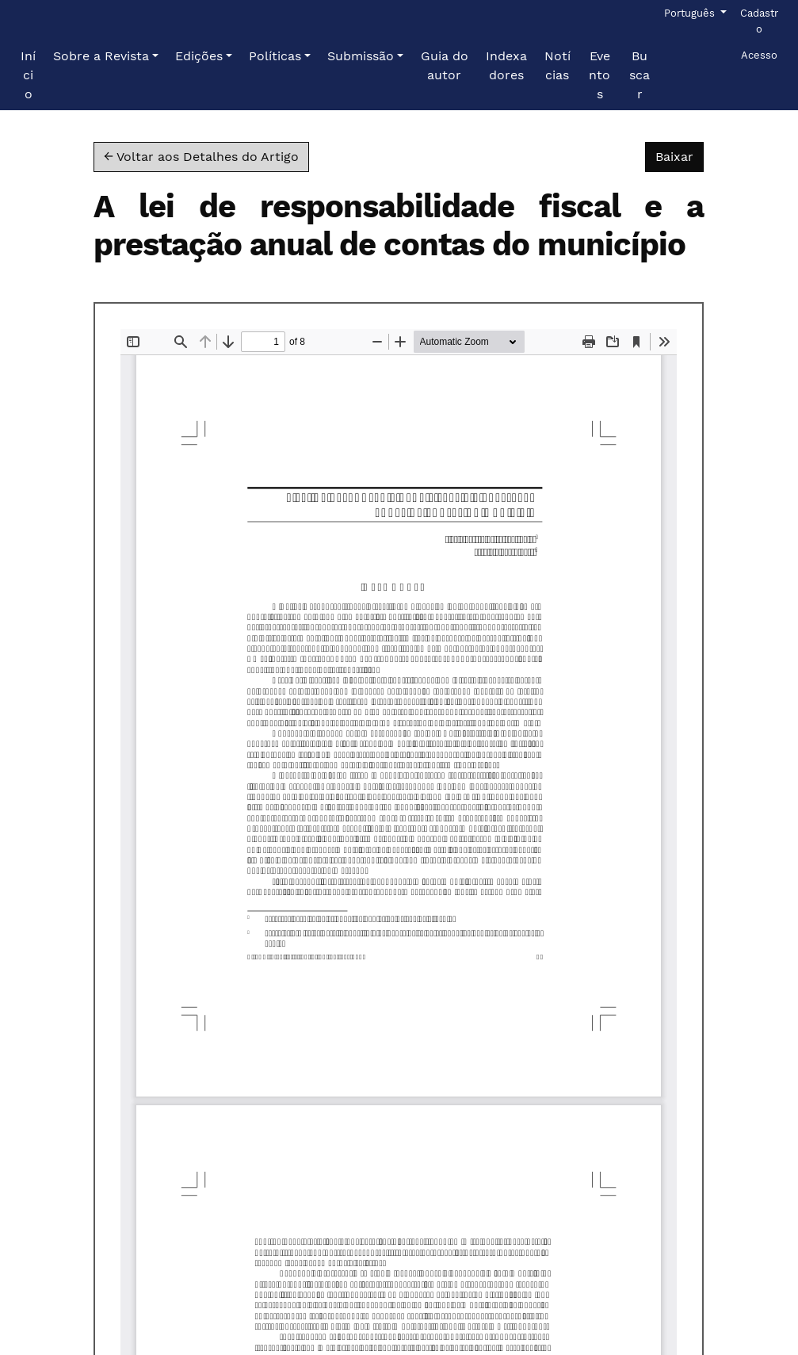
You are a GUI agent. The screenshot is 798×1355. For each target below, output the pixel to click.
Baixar (679, 155)
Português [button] (690, 12)
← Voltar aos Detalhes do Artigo (201, 156)
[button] (106, 56)
